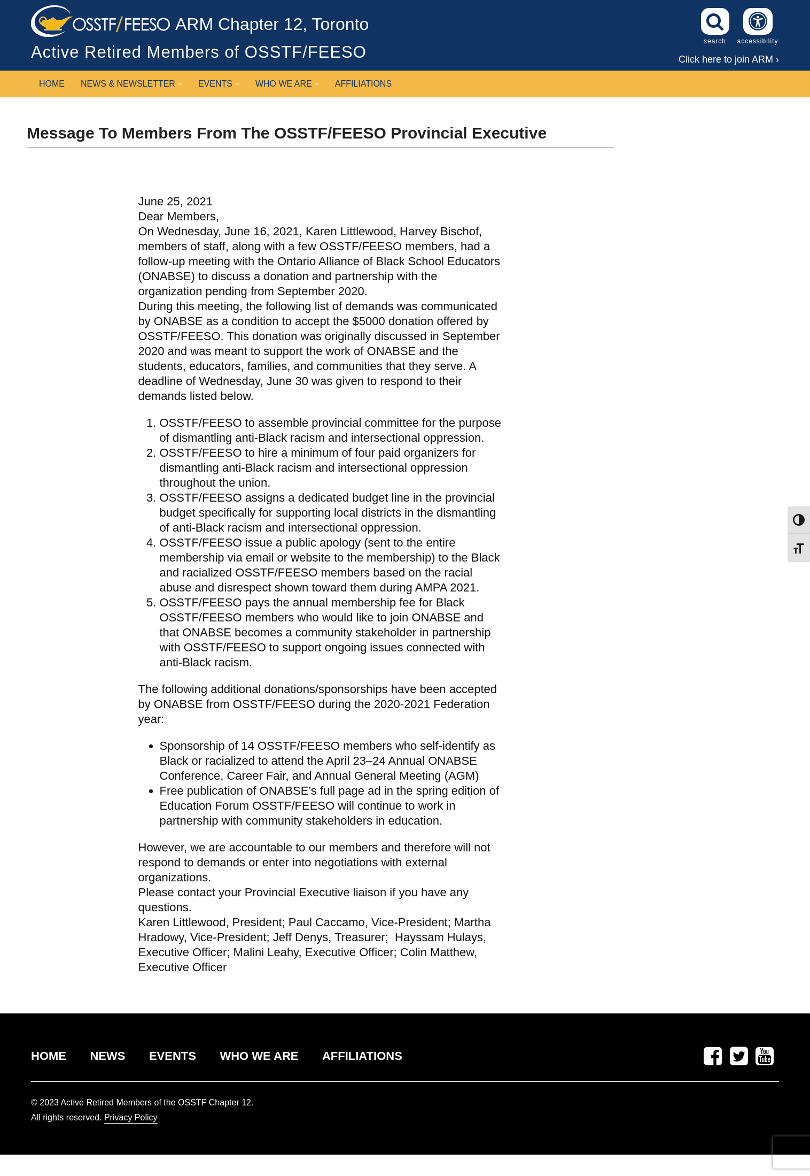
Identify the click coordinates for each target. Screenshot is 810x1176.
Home (52, 83)
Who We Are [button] (287, 83)
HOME (48, 1056)
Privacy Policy (131, 1117)
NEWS (107, 1056)
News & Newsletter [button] (131, 83)
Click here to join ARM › (729, 59)
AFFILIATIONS (362, 1056)
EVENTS (172, 1056)
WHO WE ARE (259, 1056)
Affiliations (363, 83)
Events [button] (218, 83)
